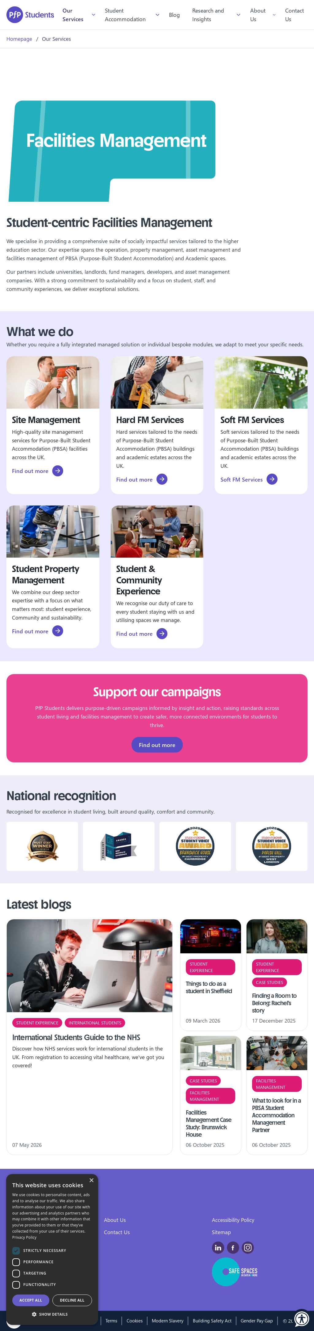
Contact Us (294, 14)
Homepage (19, 38)
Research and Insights (208, 14)
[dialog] (52, 1249)
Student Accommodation (125, 14)
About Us (258, 14)
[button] (302, 1319)
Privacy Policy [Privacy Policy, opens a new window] (24, 1237)
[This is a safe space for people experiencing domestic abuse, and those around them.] (235, 1271)
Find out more (157, 745)
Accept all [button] (31, 1300)
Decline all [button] (72, 1300)
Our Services (73, 14)
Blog (174, 14)
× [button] (91, 1180)
